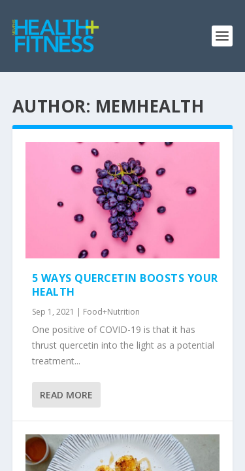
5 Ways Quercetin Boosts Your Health (125, 285)
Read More (66, 395)
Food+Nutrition (111, 311)
